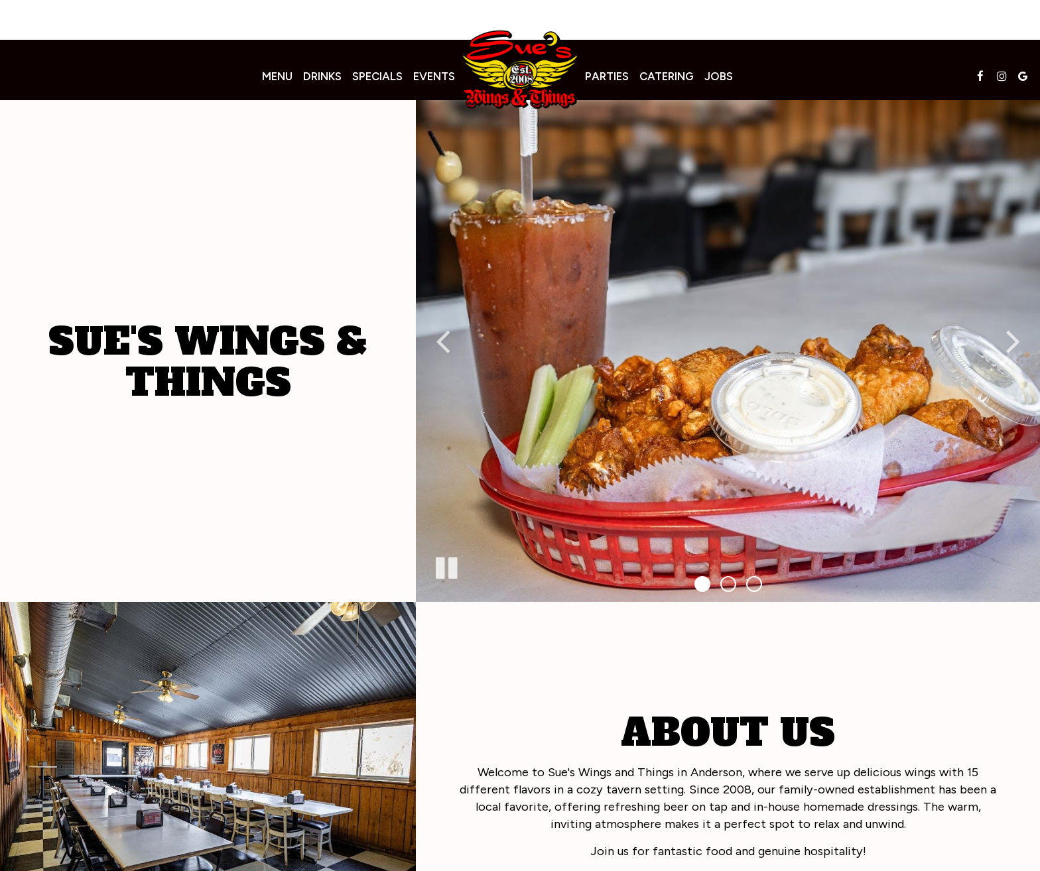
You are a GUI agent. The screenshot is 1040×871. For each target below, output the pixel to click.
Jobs (718, 76)
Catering (666, 76)
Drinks (322, 76)
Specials (377, 76)
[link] (520, 69)
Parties (607, 76)
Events (434, 76)
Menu (277, 76)
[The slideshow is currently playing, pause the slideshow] (446, 565)
